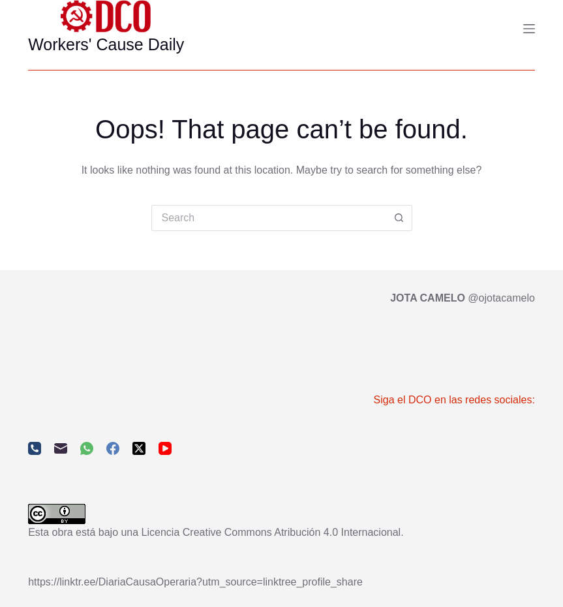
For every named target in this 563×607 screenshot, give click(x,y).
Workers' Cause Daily (106, 44)
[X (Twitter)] (138, 448)
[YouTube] (165, 448)
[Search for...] (268, 218)
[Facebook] (112, 448)
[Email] (60, 448)
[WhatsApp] (86, 448)
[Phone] (34, 448)
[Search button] (399, 218)
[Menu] (529, 29)
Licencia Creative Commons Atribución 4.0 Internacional (271, 532)
